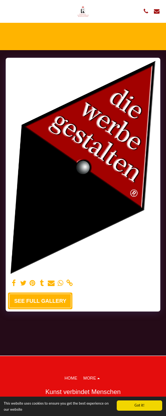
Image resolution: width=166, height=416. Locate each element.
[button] (8, 11)
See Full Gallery (40, 301)
